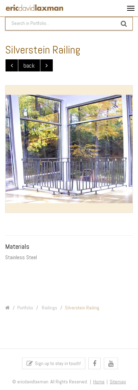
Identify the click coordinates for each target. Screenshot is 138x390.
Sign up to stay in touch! (54, 365)
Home (99, 384)
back (29, 65)
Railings (49, 312)
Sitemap (118, 384)
